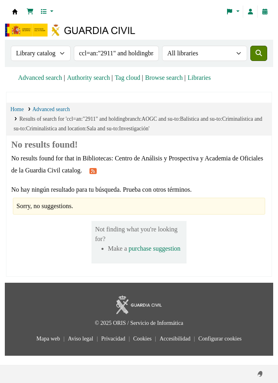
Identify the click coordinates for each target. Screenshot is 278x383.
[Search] (258, 53)
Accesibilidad (176, 339)
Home (17, 109)
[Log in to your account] (250, 12)
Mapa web (49, 339)
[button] (30, 12)
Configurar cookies (219, 339)
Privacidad (113, 339)
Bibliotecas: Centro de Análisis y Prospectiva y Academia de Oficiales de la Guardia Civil (15, 11)
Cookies (143, 339)
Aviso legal (81, 339)
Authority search (88, 77)
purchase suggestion (155, 248)
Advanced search (40, 77)
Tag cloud (127, 77)
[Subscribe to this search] (93, 170)
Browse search (164, 77)
